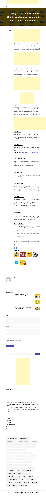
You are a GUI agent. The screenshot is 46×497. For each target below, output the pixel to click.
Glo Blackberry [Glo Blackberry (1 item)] (9, 460)
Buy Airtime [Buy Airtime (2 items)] (9, 448)
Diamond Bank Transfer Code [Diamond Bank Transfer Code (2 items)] (19, 448)
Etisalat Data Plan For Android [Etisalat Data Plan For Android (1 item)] (12, 454)
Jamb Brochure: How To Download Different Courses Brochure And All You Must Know (26, 154)
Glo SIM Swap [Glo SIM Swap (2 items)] (19, 463)
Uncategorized (8, 432)
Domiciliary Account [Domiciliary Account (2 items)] (30, 448)
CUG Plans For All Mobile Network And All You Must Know (17, 397)
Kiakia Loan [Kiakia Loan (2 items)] (18, 472)
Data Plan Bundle (22, 5)
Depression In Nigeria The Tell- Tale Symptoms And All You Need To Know (20, 401)
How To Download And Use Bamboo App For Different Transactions (19, 393)
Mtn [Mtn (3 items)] (29, 475)
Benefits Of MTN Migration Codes (22, 272)
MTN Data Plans (8, 30)
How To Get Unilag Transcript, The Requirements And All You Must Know (20, 395)
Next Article (37, 287)
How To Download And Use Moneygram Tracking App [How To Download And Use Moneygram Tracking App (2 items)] (16, 466)
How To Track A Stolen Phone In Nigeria (14, 413)
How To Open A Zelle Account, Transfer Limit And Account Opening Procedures (21, 409)
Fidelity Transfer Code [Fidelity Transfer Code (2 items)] (32, 457)
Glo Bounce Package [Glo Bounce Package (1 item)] (10, 463)
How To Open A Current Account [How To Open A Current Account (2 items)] (13, 469)
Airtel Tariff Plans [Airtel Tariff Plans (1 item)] (19, 445)
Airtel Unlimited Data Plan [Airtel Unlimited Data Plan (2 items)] (30, 445)
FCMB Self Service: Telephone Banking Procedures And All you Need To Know (21, 403)
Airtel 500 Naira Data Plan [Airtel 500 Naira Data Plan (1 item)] (24, 439)
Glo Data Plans (8, 424)
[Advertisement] (23, 2)
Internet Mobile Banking (10, 426)
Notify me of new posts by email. (13, 344)
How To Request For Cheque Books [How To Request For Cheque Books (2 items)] (27, 469)
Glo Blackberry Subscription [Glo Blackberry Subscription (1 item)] (20, 460)
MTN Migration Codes (27, 273)
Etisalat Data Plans (9, 421)
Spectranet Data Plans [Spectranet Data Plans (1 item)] (22, 486)
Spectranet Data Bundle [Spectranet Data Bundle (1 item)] (11, 486)
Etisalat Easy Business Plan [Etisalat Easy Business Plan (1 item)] (26, 454)
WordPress (23, 495)
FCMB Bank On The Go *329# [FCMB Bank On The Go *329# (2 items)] (20, 457)
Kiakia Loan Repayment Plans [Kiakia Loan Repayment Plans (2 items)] (27, 472)
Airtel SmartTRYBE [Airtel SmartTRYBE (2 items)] (10, 445)
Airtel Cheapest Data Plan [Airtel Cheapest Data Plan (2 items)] (11, 442)
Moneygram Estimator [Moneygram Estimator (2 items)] (22, 475)
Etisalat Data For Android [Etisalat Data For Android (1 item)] (20, 451)
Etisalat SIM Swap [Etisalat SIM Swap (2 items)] (10, 457)
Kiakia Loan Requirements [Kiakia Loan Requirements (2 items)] (11, 475)
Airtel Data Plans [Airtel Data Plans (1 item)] (35, 442)
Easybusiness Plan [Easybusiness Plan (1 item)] (10, 451)
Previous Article (9, 287)
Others (7, 430)
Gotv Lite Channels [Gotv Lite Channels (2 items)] (27, 463)
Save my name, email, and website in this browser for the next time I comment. (18, 339)
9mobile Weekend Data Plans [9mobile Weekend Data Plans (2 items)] (12, 439)
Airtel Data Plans (9, 419)
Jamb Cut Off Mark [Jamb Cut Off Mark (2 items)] (10, 472)
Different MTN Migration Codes (34, 272)
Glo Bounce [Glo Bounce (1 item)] (30, 460)
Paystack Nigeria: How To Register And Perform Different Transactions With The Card (22, 411)
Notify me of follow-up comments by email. (15, 341)
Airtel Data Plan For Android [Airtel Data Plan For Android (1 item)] (24, 442)
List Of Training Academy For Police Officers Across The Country (19, 399)
